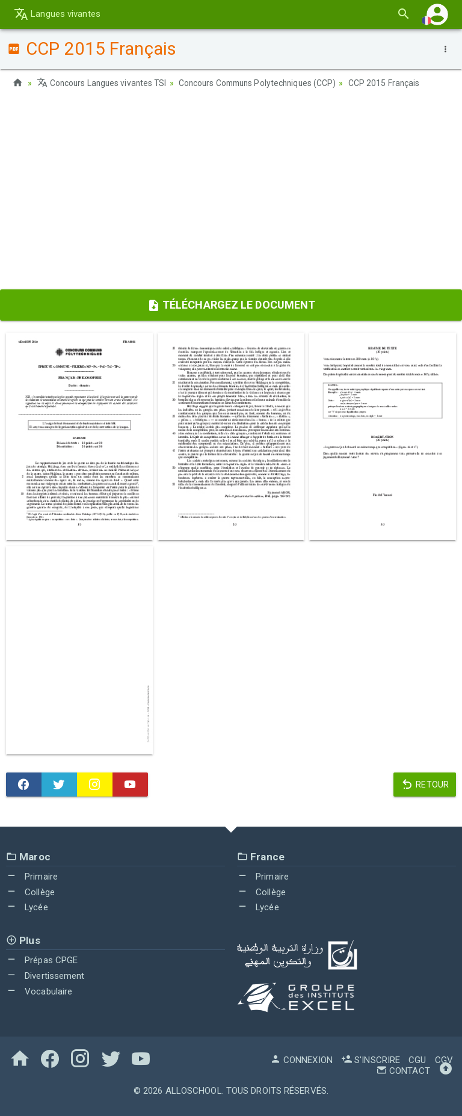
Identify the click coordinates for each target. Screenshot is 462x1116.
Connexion (301, 1060)
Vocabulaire (39, 990)
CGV (444, 1060)
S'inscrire (370, 1060)
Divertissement (45, 975)
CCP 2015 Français (395, 83)
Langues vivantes (57, 13)
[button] (437, 14)
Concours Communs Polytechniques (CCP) (264, 83)
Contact (403, 1070)
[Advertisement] (231, 193)
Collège (30, 891)
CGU (417, 1060)
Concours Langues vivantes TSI (103, 83)
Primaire (32, 876)
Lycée (27, 907)
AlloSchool (193, 1090)
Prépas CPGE (42, 960)
